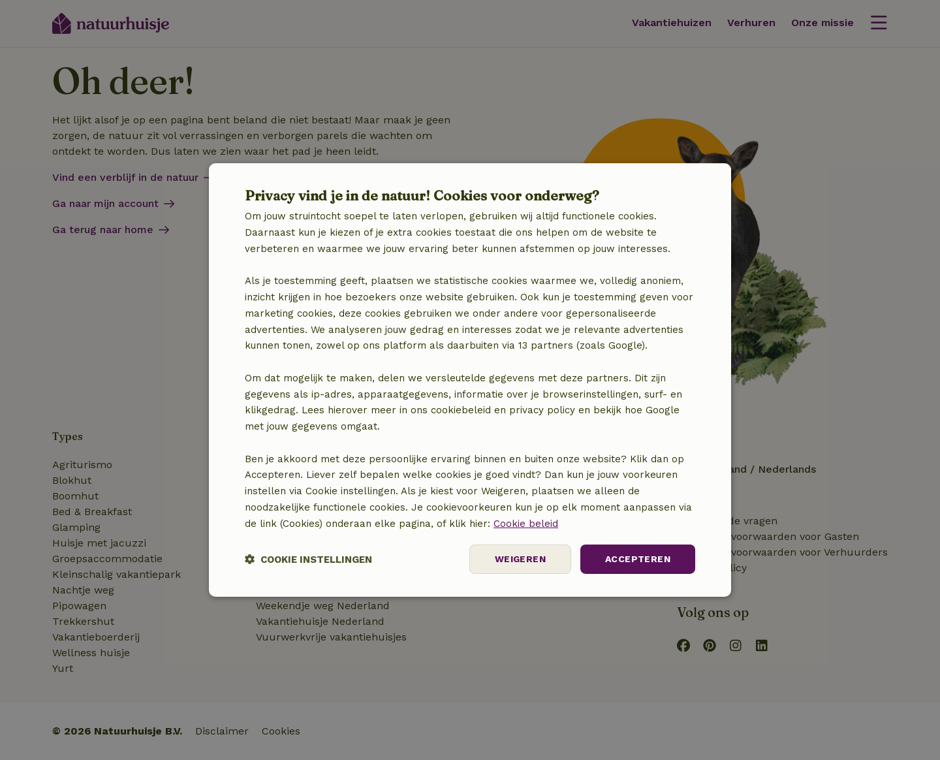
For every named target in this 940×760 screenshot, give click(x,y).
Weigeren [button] (520, 559)
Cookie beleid (526, 524)
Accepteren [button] (637, 559)
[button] (308, 559)
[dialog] (470, 380)
